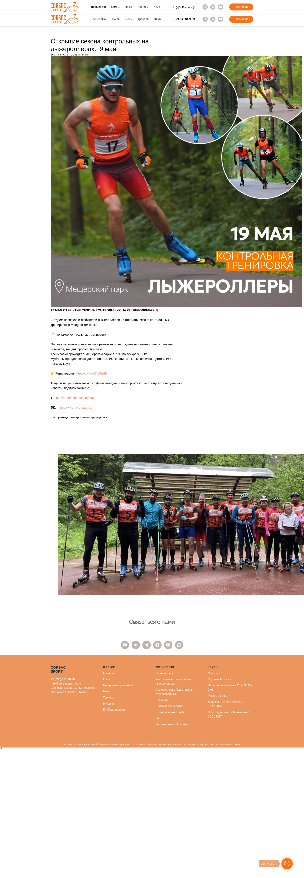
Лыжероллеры (164, 673)
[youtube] (220, 7)
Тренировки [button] (98, 6)
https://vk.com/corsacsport (75, 407)
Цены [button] (128, 6)
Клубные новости (114, 709)
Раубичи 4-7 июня (219, 679)
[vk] (212, 7)
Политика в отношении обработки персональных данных (96, 744)
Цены (106, 691)
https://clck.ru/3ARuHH (91, 373)
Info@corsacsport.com (66, 683)
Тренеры (108, 697)
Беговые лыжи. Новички (171, 724)
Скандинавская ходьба (170, 712)
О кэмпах (214, 673)
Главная (108, 673)
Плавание (161, 700)
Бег (157, 718)
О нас (107, 679)
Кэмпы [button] (115, 6)
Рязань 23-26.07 (218, 695)
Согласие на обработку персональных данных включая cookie (166, 744)
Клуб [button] (157, 6)
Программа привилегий (118, 685)
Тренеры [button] (143, 6)
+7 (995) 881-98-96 (183, 7)
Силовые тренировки (169, 706)
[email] (168, 645)
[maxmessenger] (179, 645)
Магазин (108, 703)
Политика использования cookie (222, 744)
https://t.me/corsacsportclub (75, 398)
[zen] (157, 645)
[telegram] (205, 7)
